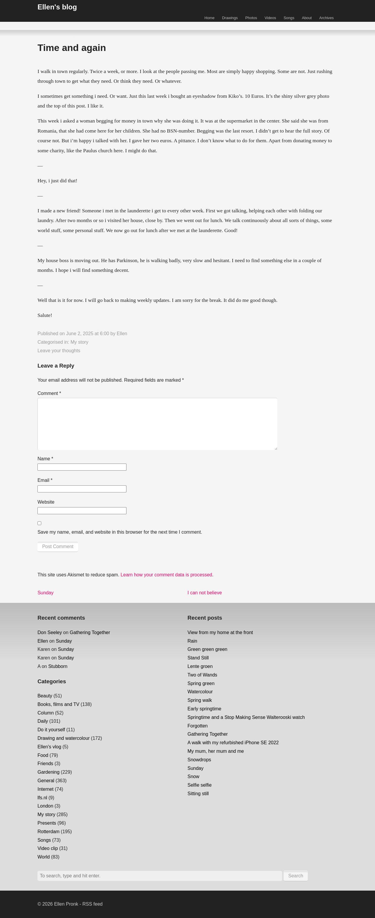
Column (45, 712)
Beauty (44, 695)
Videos (270, 18)
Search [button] (295, 875)
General (45, 780)
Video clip (47, 848)
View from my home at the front (220, 632)
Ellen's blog (57, 7)
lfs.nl (42, 797)
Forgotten (198, 725)
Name (45, 458)
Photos (251, 18)
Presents (46, 823)
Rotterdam (48, 831)
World (43, 856)
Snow (193, 776)
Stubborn (58, 666)
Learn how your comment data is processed (166, 574)
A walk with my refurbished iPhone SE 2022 (233, 742)
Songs (289, 18)
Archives (326, 18)
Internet (45, 789)
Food (42, 755)
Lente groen (200, 666)
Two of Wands (202, 674)
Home (209, 18)
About (307, 18)
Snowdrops (199, 759)
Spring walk (200, 700)
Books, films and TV (58, 704)
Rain (192, 641)
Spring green (201, 683)
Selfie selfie (200, 785)
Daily (42, 721)
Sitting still (198, 793)
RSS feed (93, 904)
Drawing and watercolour (63, 738)
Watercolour (200, 691)
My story (79, 342)
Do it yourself (51, 729)
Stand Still (198, 657)
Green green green (207, 649)
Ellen (122, 333)
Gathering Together (90, 632)
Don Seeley (49, 632)
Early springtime (204, 708)
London (45, 805)
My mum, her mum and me (216, 751)
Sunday (64, 641)
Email (44, 480)
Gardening (48, 772)
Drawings (230, 18)
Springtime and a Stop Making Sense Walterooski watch (246, 717)
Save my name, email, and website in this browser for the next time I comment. (119, 532)
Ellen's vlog (49, 746)
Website (46, 502)
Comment (49, 393)
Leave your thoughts (58, 350)
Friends (45, 763)
